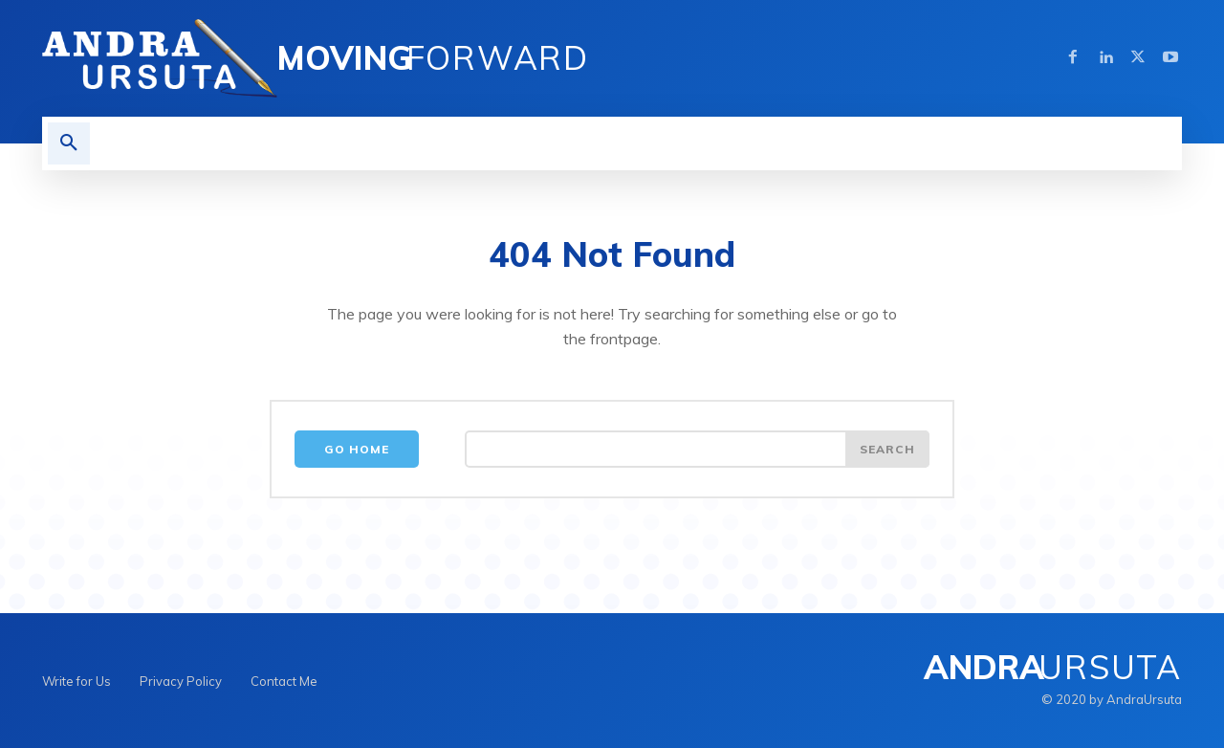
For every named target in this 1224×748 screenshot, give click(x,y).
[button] (69, 143)
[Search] (887, 449)
